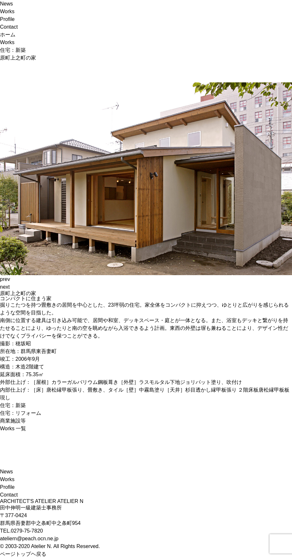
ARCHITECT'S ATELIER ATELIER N (41, 501)
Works (7, 11)
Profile (7, 19)
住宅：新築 (13, 405)
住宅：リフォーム (20, 413)
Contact (9, 27)
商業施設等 (13, 420)
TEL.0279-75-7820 (21, 531)
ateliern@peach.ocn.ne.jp (29, 538)
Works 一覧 (13, 428)
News (6, 3)
